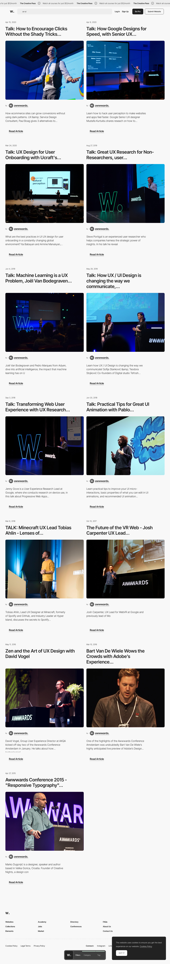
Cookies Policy (11, 946)
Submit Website (154, 11)
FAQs (105, 922)
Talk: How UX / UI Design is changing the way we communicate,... (113, 280)
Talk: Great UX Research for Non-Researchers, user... (120, 154)
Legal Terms (26, 946)
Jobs (40, 926)
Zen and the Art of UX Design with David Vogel (40, 653)
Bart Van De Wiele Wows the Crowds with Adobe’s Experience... (115, 656)
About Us (107, 926)
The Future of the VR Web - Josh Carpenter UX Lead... (119, 530)
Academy (42, 922)
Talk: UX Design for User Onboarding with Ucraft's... (33, 154)
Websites (9, 922)
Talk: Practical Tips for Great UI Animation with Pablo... (117, 406)
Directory (74, 922)
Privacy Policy (39, 946)
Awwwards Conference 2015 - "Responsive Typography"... (36, 782)
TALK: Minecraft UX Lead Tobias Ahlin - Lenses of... (38, 530)
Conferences (76, 926)
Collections (10, 926)
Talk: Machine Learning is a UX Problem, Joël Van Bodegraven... (38, 278)
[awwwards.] (18, 105)
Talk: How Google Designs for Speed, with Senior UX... (116, 31)
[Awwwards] (12, 11)
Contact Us (108, 931)
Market (41, 931)
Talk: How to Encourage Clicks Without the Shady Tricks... (36, 31)
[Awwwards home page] (69, 955)
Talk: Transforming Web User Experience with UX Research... (37, 406)
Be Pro (138, 11)
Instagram (101, 946)
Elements (9, 931)
